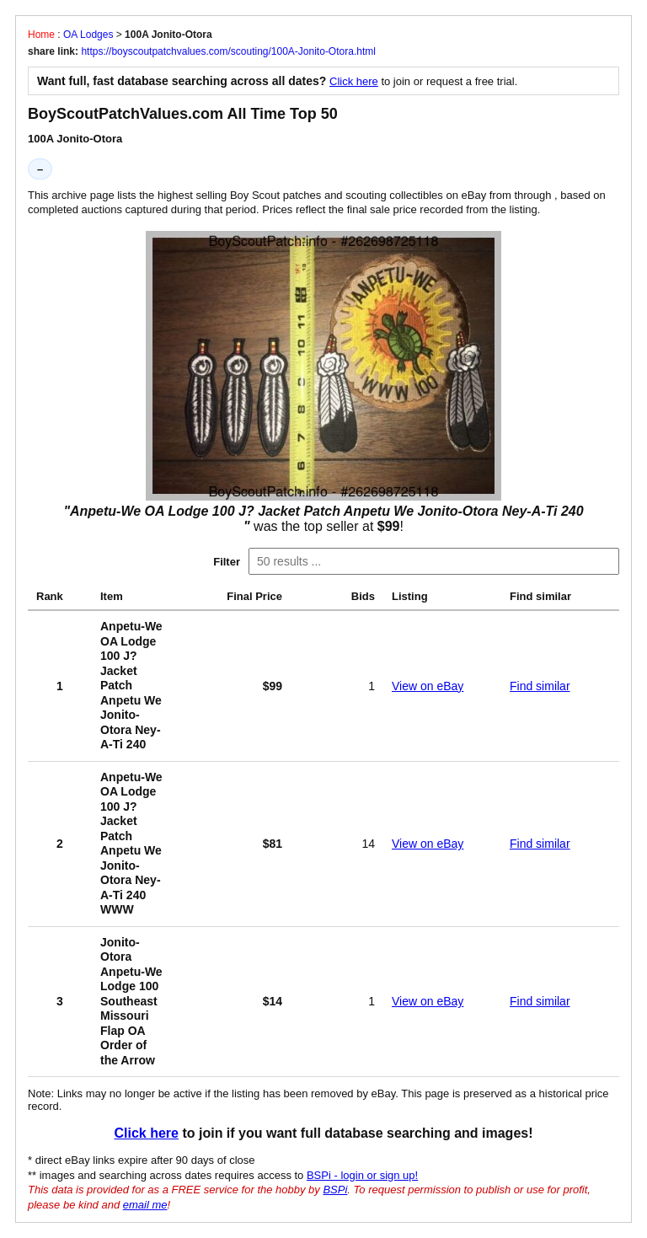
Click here (353, 81)
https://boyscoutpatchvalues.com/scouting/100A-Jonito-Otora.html (228, 51)
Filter (226, 561)
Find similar (540, 686)
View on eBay (427, 686)
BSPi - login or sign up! (362, 1175)
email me (145, 1204)
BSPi (335, 1189)
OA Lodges (88, 34)
